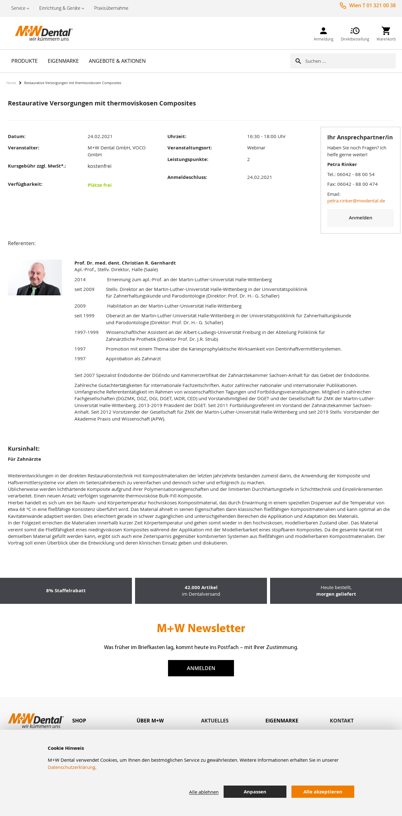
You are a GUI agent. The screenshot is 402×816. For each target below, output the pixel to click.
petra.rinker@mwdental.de (356, 200)
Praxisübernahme (111, 8)
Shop (79, 720)
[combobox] (350, 60)
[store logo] (37, 32)
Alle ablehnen (204, 792)
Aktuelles (215, 720)
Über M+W (150, 720)
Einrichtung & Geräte (59, 8)
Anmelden (201, 668)
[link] (323, 33)
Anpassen (255, 791)
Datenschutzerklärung (71, 767)
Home (11, 82)
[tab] (104, 721)
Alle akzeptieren (322, 791)
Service (18, 8)
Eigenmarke (281, 720)
